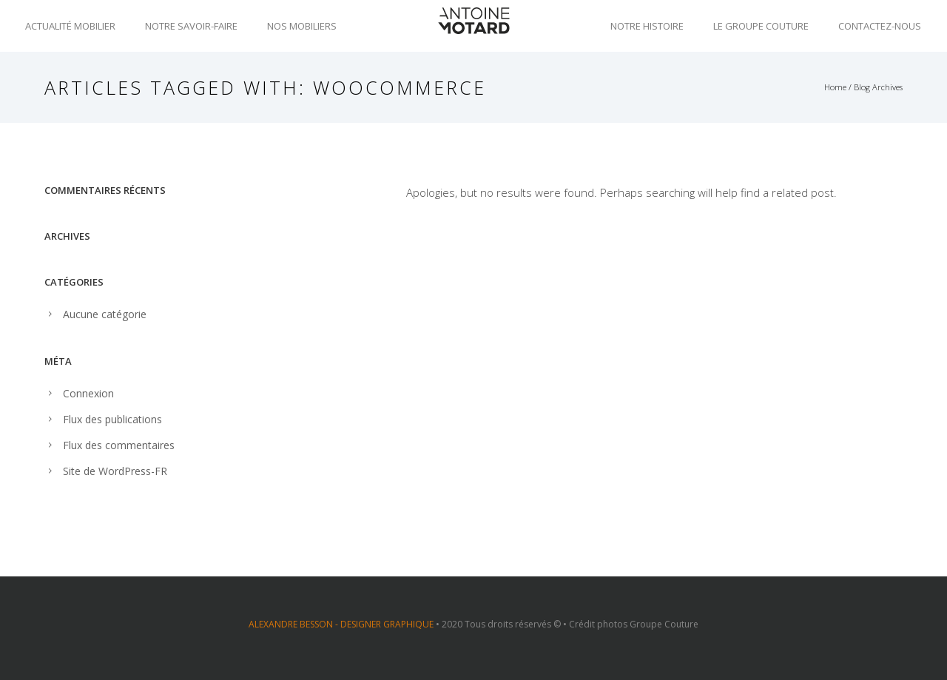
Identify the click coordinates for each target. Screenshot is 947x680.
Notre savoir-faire (191, 26)
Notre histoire (647, 26)
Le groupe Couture (761, 26)
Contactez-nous (879, 26)
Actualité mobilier (70, 26)
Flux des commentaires (119, 445)
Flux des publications (112, 419)
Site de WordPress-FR (115, 471)
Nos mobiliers (302, 26)
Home (835, 86)
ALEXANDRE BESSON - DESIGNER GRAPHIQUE (341, 624)
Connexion (88, 393)
